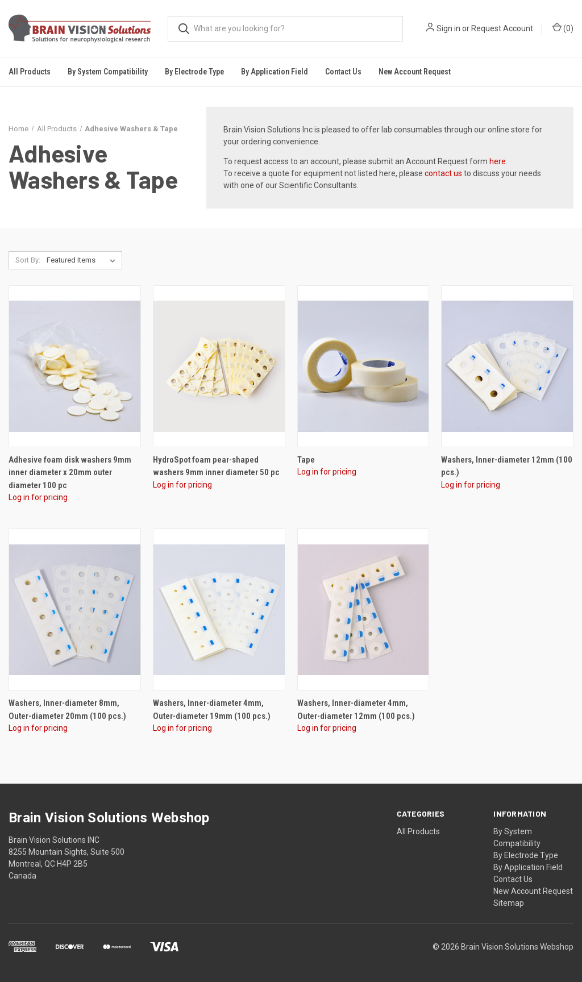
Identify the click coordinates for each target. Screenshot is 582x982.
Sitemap (508, 903)
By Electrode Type (525, 855)
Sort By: (27, 260)
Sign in (448, 28)
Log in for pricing (38, 497)
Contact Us (343, 71)
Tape (306, 460)
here (497, 161)
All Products (30, 71)
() (562, 28)
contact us (443, 173)
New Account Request (415, 71)
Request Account (502, 28)
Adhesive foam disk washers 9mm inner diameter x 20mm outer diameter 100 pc (70, 472)
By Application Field (528, 867)
